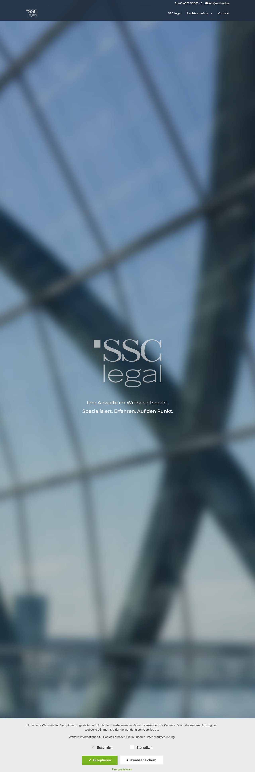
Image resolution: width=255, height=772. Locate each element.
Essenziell (101, 747)
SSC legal (174, 13)
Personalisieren (122, 769)
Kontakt (224, 13)
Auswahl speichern (141, 760)
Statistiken (141, 747)
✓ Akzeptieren (100, 760)
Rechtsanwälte (198, 13)
